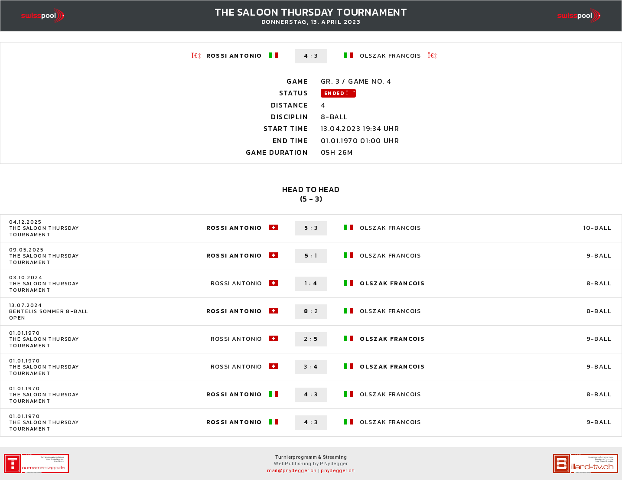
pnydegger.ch (338, 470)
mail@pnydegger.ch (291, 470)
